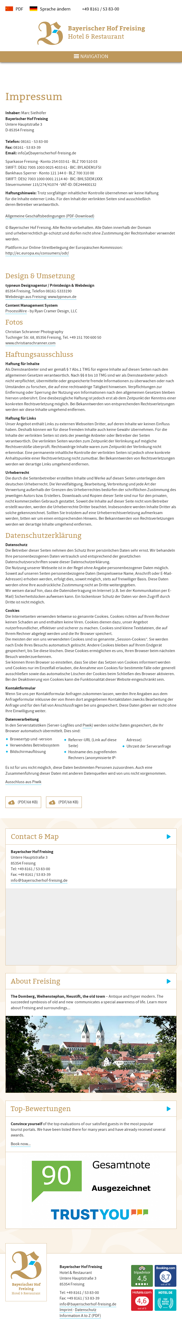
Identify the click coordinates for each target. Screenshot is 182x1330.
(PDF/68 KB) (28, 802)
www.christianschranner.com (30, 343)
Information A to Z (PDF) (80, 1315)
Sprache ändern (55, 9)
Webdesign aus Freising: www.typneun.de (40, 296)
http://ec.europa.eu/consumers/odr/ (37, 253)
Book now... (21, 1143)
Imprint (66, 1309)
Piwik (87, 725)
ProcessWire (16, 311)
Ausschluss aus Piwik (23, 781)
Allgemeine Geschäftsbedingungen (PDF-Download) (49, 216)
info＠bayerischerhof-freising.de (39, 880)
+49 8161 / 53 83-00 (100, 9)
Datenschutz (85, 1309)
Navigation (94, 56)
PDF (19, 9)
